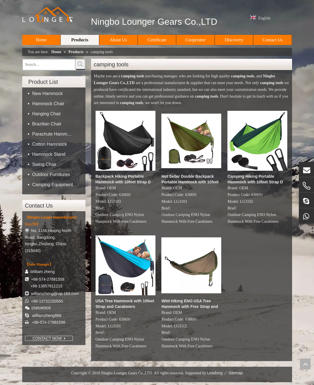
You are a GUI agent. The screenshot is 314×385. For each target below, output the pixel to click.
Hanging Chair (46, 113)
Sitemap (235, 373)
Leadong (215, 373)
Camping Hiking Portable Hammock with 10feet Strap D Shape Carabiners (255, 179)
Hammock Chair (48, 103)
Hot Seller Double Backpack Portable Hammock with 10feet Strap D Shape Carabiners (189, 179)
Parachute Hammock (53, 134)
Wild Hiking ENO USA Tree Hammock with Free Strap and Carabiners (189, 304)
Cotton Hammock (49, 144)
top (305, 364)
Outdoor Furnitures (51, 174)
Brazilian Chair (47, 123)
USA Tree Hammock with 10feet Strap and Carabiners (125, 304)
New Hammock (47, 93)
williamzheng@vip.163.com (55, 293)
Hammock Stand (48, 154)
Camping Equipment (52, 184)
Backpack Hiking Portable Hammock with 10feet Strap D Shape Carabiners (123, 179)
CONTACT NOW (49, 338)
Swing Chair (44, 164)
